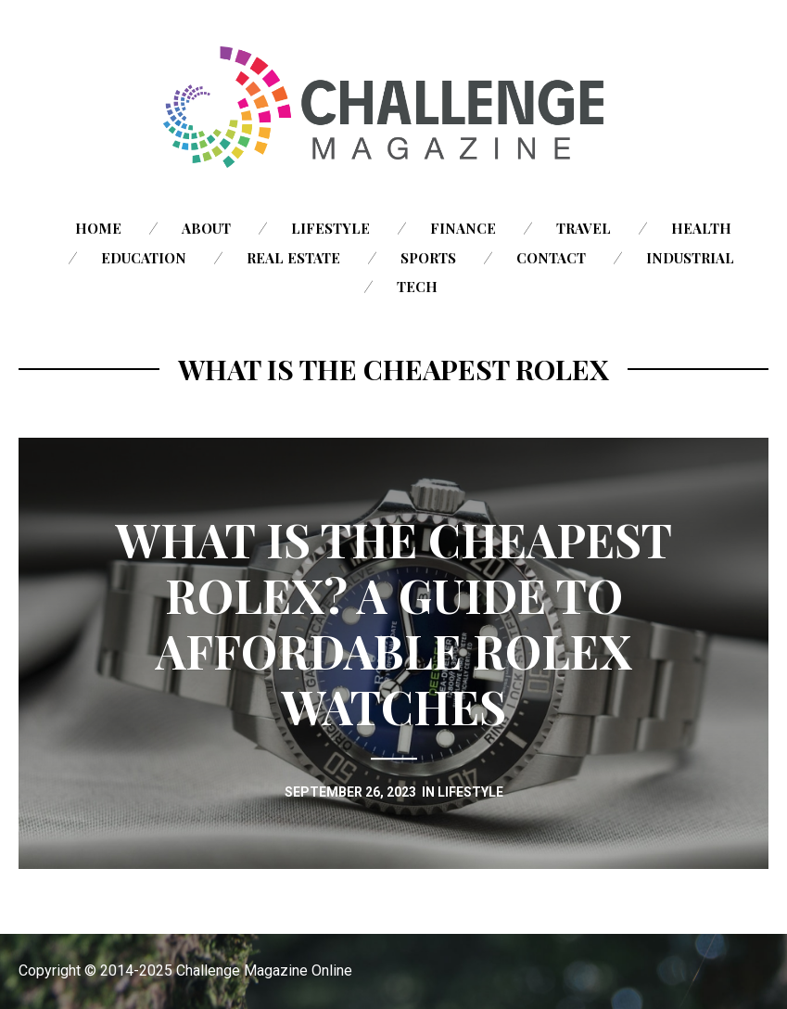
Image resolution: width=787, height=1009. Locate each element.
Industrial (690, 258)
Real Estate (293, 258)
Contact (551, 258)
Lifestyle (330, 228)
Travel (583, 228)
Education (143, 258)
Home (98, 228)
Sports (428, 258)
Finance (463, 228)
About (206, 228)
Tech (417, 286)
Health (701, 228)
